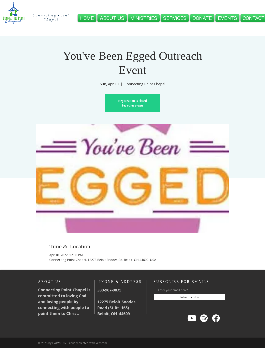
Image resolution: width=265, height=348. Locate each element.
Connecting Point (51, 15)
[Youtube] (192, 318)
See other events (132, 105)
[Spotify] (204, 318)
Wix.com (101, 343)
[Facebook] (216, 318)
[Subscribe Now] (189, 297)
